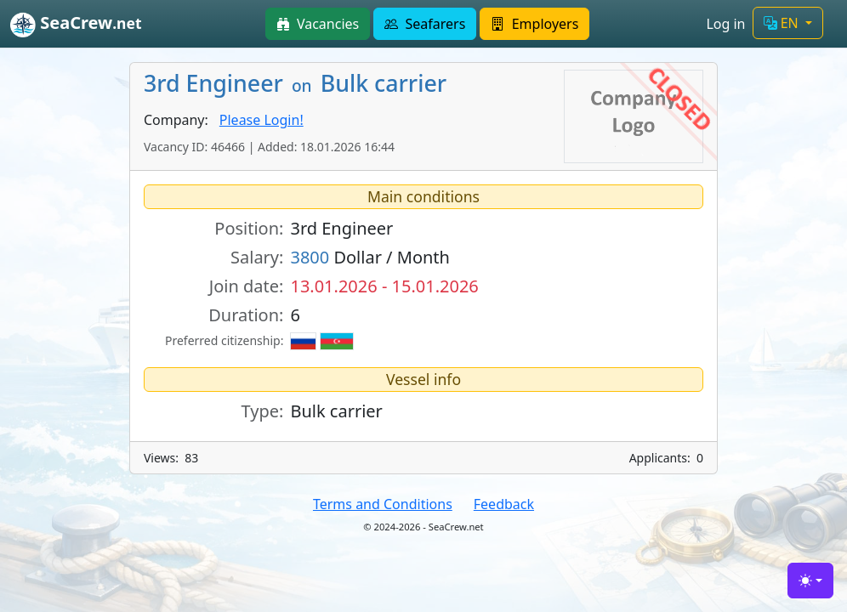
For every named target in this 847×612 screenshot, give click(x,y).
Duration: (245, 314)
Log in (725, 23)
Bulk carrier (336, 411)
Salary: (256, 257)
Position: (248, 228)
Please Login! (261, 119)
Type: (263, 411)
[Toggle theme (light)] (810, 580)
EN (783, 23)
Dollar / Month (370, 257)
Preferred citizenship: (224, 340)
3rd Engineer (341, 228)
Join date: (246, 286)
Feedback (504, 504)
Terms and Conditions (382, 504)
